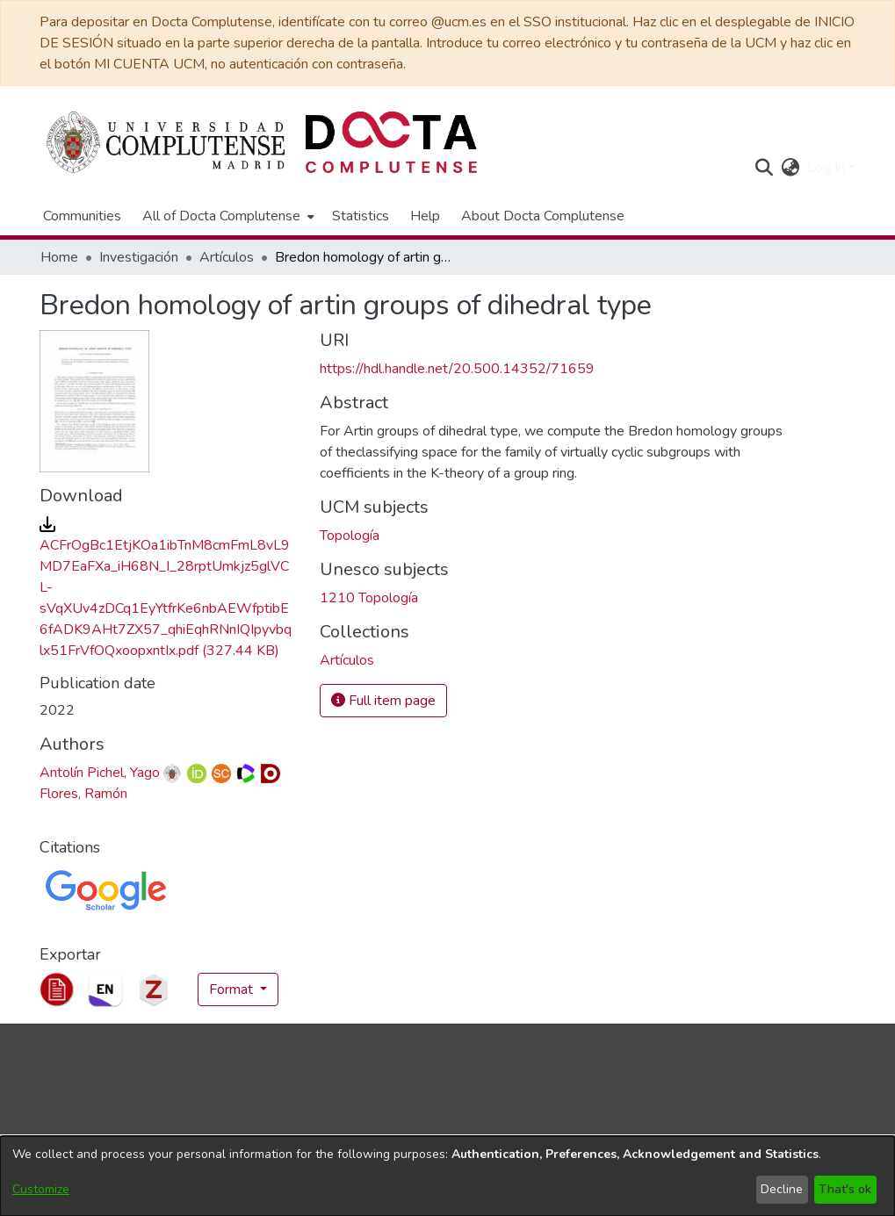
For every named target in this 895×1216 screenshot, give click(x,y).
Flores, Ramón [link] (83, 793)
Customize (40, 1189)
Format (232, 989)
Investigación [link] (138, 257)
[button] (765, 167)
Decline (782, 1189)
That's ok (845, 1189)
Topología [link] (349, 535)
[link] (347, 660)
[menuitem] (226, 216)
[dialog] (447, 1176)
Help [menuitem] (425, 216)
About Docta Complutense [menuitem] (542, 216)
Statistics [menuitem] (360, 216)
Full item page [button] (383, 700)
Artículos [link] (226, 257)
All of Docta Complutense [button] (221, 216)
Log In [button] (827, 167)
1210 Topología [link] (369, 598)
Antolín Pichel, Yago (100, 772)
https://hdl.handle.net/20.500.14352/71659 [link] (457, 368)
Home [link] (59, 257)
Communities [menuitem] (82, 216)
